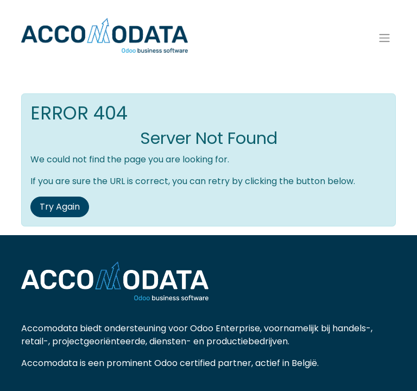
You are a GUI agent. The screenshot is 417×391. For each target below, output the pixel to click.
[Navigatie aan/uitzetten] (384, 38)
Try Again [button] (60, 206)
